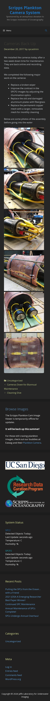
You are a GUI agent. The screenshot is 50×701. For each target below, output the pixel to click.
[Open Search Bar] (46, 30)
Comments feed (13, 675)
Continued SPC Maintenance (20, 604)
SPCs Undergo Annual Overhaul (22, 615)
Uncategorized (15, 380)
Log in (8, 666)
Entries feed (11, 670)
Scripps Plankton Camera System (25, 10)
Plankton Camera (32, 442)
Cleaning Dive (14, 392)
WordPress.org (13, 679)
